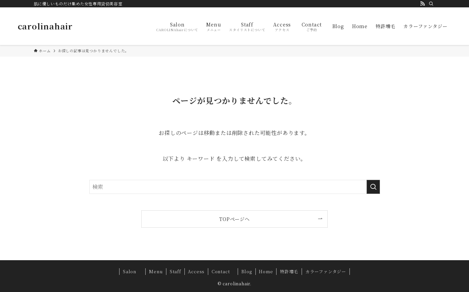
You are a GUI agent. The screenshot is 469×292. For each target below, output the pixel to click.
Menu (156, 271)
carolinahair (45, 26)
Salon (132, 271)
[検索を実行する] (373, 187)
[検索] (431, 3)
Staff (175, 271)
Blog (246, 271)
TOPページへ (234, 218)
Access (196, 271)
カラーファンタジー (325, 271)
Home (266, 271)
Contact (223, 271)
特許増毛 (289, 271)
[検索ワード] (234, 187)
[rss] (422, 3)
